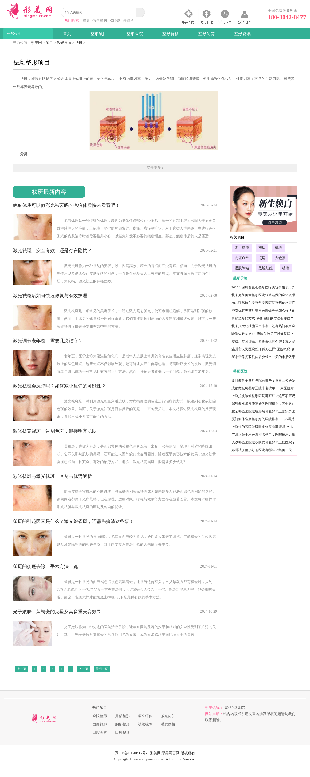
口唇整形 (122, 732)
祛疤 (285, 268)
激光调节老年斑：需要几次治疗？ (48, 340)
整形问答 (206, 33)
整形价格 (170, 33)
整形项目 (98, 33)
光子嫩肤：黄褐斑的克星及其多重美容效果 (57, 611)
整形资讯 (242, 33)
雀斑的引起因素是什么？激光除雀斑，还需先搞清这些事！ (73, 521)
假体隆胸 (99, 20)
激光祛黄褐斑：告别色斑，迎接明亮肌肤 (55, 431)
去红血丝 (242, 258)
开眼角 (128, 20)
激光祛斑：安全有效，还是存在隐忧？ (52, 250)
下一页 (83, 669)
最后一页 (102, 669)
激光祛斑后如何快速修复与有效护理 (50, 295)
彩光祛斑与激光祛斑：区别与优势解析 (52, 476)
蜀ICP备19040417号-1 (132, 753)
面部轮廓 (99, 724)
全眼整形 (99, 716)
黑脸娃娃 (265, 268)
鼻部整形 (122, 716)
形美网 (36, 43)
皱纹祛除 (145, 724)
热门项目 (99, 708)
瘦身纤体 (145, 716)
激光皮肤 (64, 43)
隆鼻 (86, 20)
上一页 (21, 669)
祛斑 (78, 43)
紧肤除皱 (242, 268)
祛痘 (262, 247)
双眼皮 (115, 20)
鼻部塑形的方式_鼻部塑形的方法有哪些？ (262, 318)
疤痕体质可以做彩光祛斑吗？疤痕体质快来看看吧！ (66, 205)
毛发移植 (168, 724)
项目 (49, 43)
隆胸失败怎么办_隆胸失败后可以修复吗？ (262, 334)
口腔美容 (99, 732)
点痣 (262, 258)
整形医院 (134, 33)
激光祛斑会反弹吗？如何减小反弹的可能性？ (59, 385)
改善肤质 (242, 247)
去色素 (280, 258)
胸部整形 (122, 724)
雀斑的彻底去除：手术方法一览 (45, 566)
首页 (67, 33)
